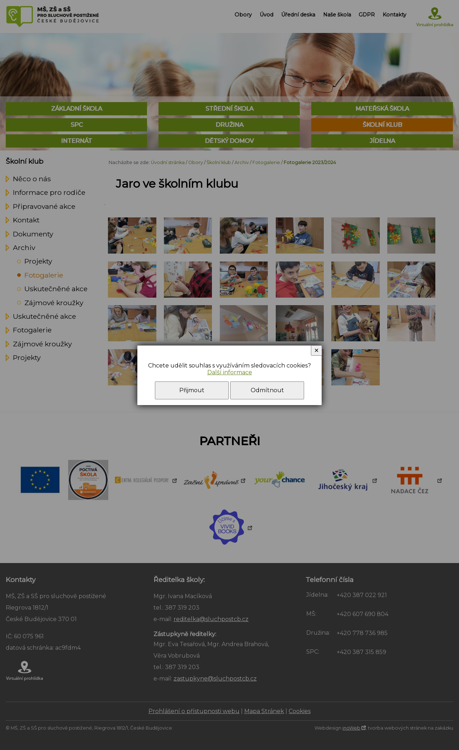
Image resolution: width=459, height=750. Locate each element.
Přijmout (191, 390)
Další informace (229, 372)
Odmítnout (267, 390)
